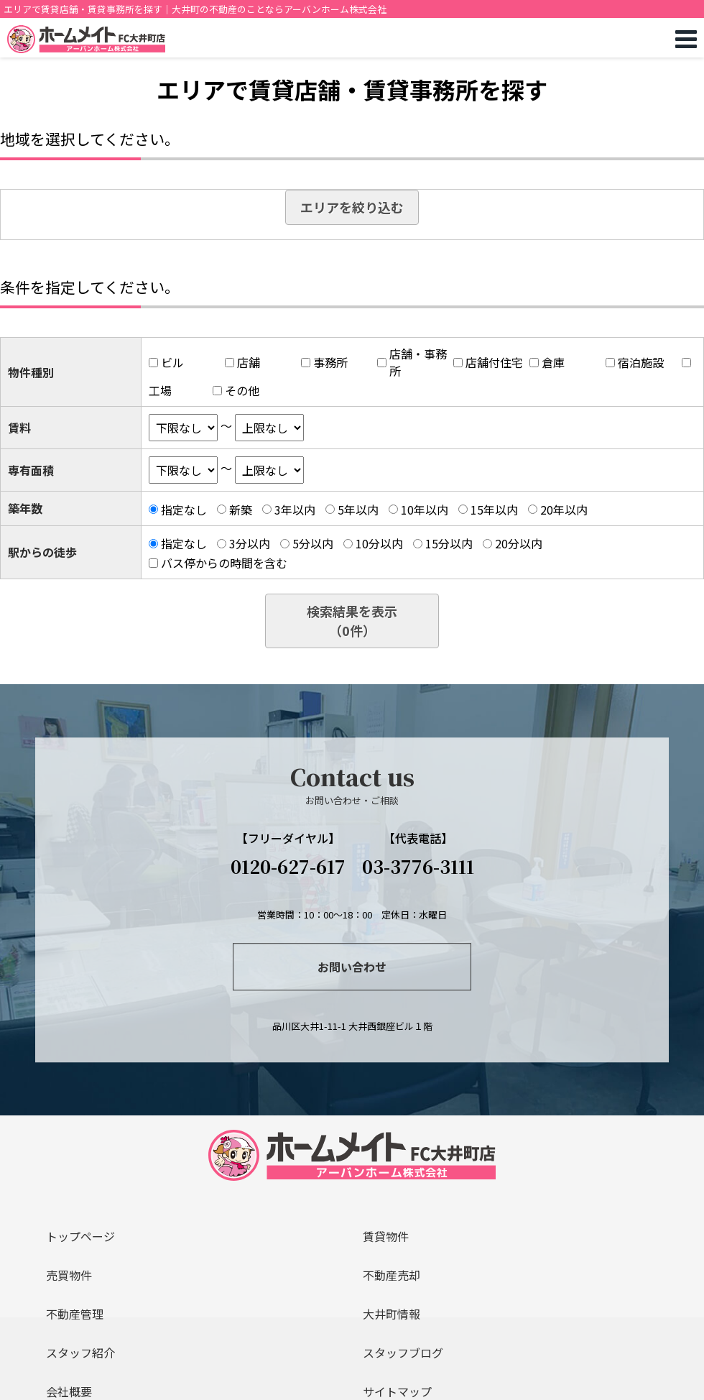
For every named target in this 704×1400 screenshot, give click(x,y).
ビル (172, 362)
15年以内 (494, 509)
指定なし (184, 509)
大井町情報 (391, 1313)
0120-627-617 (288, 866)
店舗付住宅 (494, 362)
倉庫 (553, 362)
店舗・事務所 (418, 362)
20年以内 (564, 509)
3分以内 (249, 543)
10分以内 (379, 543)
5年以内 (358, 509)
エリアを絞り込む (352, 207)
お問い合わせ (352, 966)
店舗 (248, 362)
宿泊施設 (641, 362)
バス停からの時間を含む (224, 562)
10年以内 (424, 509)
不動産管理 (74, 1313)
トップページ (80, 1236)
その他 (242, 390)
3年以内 (294, 509)
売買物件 (69, 1275)
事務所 (330, 362)
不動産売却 (391, 1275)
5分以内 (312, 543)
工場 (160, 390)
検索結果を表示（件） (352, 621)
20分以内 (518, 543)
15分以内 (449, 543)
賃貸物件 (386, 1236)
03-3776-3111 (418, 866)
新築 (240, 509)
